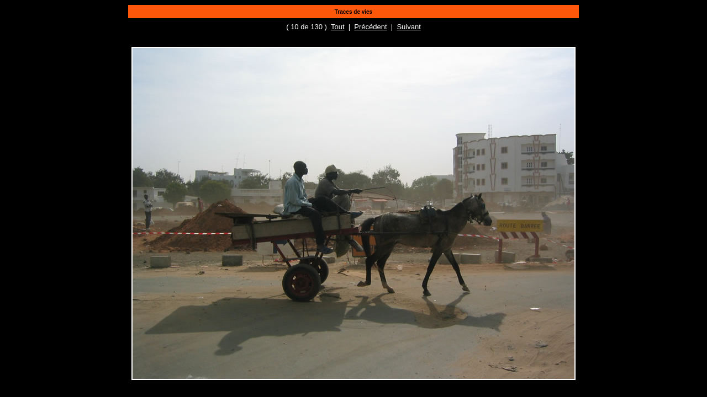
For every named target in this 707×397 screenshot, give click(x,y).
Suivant (408, 27)
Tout (338, 27)
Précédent (370, 27)
